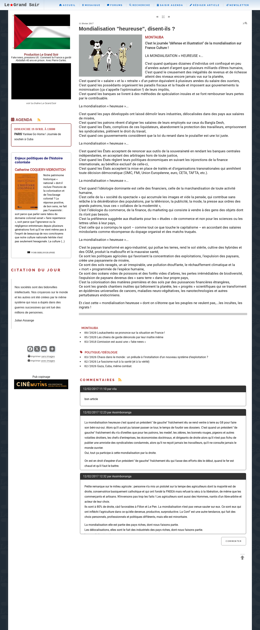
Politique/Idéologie (99, 352)
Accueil (67, 5)
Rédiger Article (205, 5)
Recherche (139, 5)
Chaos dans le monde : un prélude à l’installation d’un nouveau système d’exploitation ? (152, 357)
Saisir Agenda (170, 5)
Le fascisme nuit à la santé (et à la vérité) (123, 361)
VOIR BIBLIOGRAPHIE (41, 252)
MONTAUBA (89, 328)
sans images (48, 356)
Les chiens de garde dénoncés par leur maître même (130, 337)
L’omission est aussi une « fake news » (121, 341)
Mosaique (91, 5)
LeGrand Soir (22, 5)
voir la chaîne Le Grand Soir (41, 103)
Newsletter (237, 5)
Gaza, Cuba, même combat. (114, 366)
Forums (115, 5)
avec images (48, 360)
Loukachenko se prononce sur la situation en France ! (131, 332)
